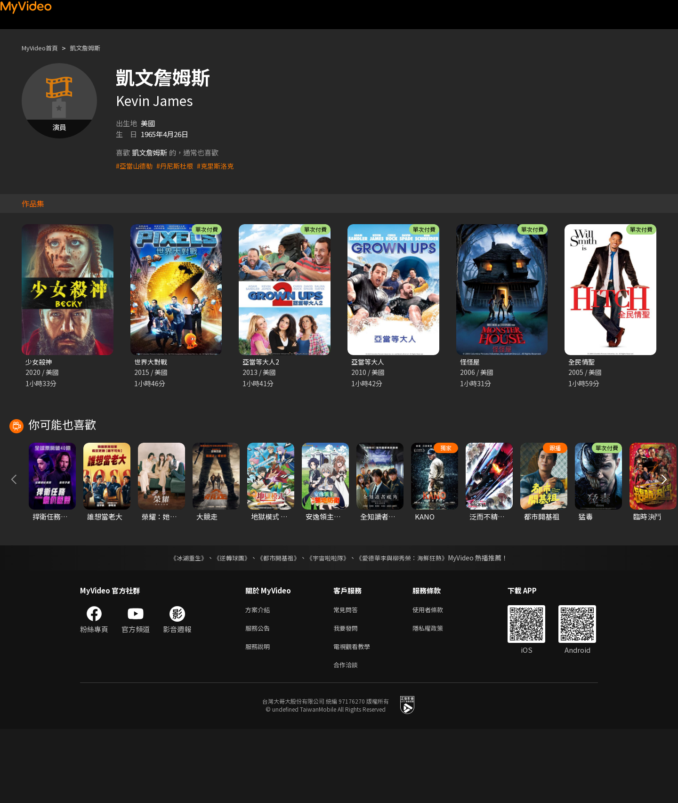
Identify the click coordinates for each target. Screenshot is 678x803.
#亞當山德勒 (135, 165)
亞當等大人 (369, 362)
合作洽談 (347, 738)
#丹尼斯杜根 (178, 165)
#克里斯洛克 (221, 165)
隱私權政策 (435, 698)
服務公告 (259, 698)
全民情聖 (582, 362)
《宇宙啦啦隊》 (329, 626)
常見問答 (347, 678)
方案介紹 (259, 678)
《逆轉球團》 (226, 626)
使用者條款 (435, 678)
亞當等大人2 (262, 362)
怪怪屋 (470, 362)
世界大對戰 (152, 362)
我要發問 (347, 698)
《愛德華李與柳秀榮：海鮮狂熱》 (407, 626)
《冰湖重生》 (180, 626)
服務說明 (259, 718)
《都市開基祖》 (276, 626)
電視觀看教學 (354, 718)
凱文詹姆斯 (94, 48)
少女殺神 (39, 362)
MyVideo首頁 (43, 48)
